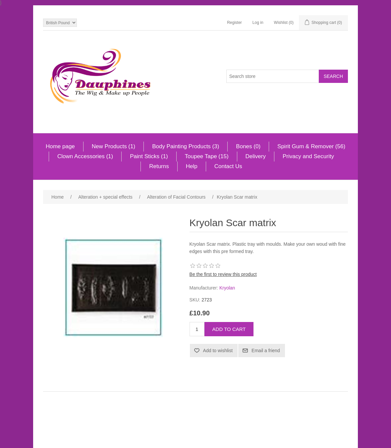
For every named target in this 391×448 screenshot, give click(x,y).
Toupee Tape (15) (207, 156)
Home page (60, 146)
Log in (257, 22)
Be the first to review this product (223, 274)
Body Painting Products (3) (185, 146)
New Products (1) (113, 146)
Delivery (256, 156)
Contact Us (228, 166)
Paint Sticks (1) (149, 156)
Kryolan (227, 287)
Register (234, 22)
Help (191, 166)
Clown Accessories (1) (85, 156)
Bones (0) (248, 146)
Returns (159, 166)
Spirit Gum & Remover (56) (311, 146)
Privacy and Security (308, 156)
